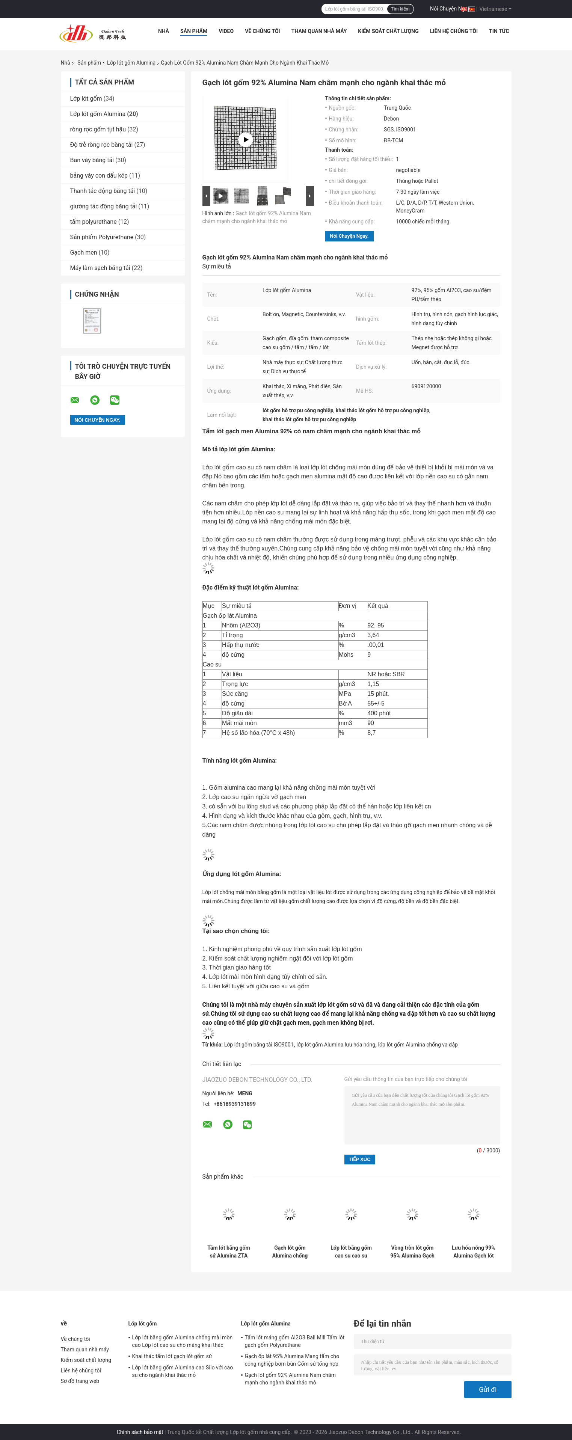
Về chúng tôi (262, 31)
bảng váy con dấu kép (99, 175)
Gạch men (83, 252)
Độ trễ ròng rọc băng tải (101, 144)
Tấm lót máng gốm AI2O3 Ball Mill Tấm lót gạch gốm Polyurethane (295, 1341)
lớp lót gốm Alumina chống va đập (418, 1045)
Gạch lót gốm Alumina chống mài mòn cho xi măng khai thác (290, 1252)
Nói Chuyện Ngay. (450, 9)
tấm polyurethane (93, 221)
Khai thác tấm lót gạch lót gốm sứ (172, 1356)
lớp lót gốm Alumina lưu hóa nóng (335, 1045)
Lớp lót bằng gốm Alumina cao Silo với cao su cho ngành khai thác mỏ (182, 1371)
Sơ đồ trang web (80, 1381)
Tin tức (499, 31)
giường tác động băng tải (103, 206)
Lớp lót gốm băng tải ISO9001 (259, 1045)
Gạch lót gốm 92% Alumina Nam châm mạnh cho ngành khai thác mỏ (290, 1379)
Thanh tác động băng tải (102, 191)
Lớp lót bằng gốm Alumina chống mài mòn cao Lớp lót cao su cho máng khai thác (182, 1341)
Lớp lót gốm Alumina (131, 63)
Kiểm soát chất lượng (388, 31)
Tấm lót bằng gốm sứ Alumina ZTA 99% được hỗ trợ (228, 1252)
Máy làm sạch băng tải (100, 267)
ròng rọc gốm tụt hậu (98, 129)
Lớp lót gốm (86, 98)
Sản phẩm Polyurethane (102, 237)
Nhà (163, 31)
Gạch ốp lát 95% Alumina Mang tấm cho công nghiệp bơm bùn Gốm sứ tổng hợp (292, 1360)
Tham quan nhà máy (319, 31)
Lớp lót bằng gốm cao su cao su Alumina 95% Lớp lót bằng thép (351, 1252)
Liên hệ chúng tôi (454, 31)
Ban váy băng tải (92, 160)
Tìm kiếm (400, 9)
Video (226, 31)
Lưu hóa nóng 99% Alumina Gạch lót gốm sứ (473, 1252)
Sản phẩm (193, 31)
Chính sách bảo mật (140, 1432)
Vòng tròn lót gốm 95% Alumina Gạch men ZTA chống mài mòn (412, 1252)
